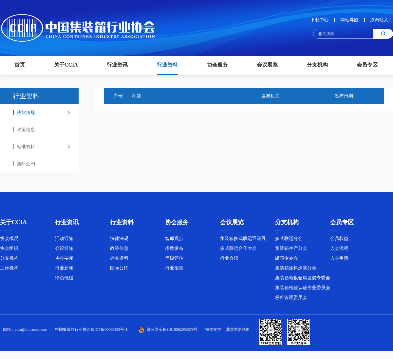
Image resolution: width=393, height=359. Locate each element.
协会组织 (9, 250)
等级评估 (174, 260)
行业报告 (174, 270)
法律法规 (24, 112)
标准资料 (24, 146)
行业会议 (229, 260)
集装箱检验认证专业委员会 (302, 289)
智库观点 (174, 240)
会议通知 (64, 250)
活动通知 (64, 240)
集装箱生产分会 (291, 250)
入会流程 (339, 250)
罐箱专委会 (286, 260)
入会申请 (339, 260)
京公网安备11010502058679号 (172, 331)
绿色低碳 (64, 279)
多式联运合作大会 (238, 250)
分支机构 (9, 260)
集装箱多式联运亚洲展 (243, 240)
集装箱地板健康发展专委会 (302, 279)
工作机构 (9, 270)
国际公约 (24, 163)
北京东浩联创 (238, 331)
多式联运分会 (289, 240)
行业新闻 (64, 270)
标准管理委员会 (291, 299)
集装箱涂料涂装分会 (295, 270)
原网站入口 (381, 19)
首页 (19, 65)
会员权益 (339, 240)
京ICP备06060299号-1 (108, 331)
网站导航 (349, 19)
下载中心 (319, 19)
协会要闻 (64, 260)
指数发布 (174, 250)
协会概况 (9, 240)
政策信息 (24, 129)
